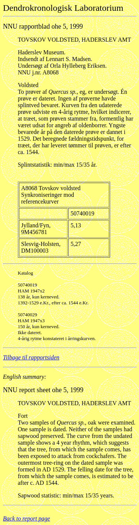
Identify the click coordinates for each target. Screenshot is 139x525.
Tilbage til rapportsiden (31, 357)
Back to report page (26, 518)
